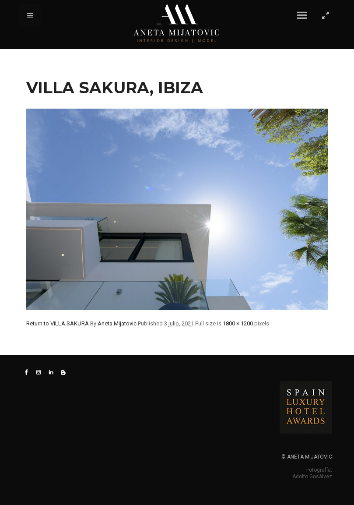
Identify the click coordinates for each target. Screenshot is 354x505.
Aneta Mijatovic (117, 323)
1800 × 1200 (238, 323)
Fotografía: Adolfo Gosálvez (312, 473)
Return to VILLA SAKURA (57, 323)
